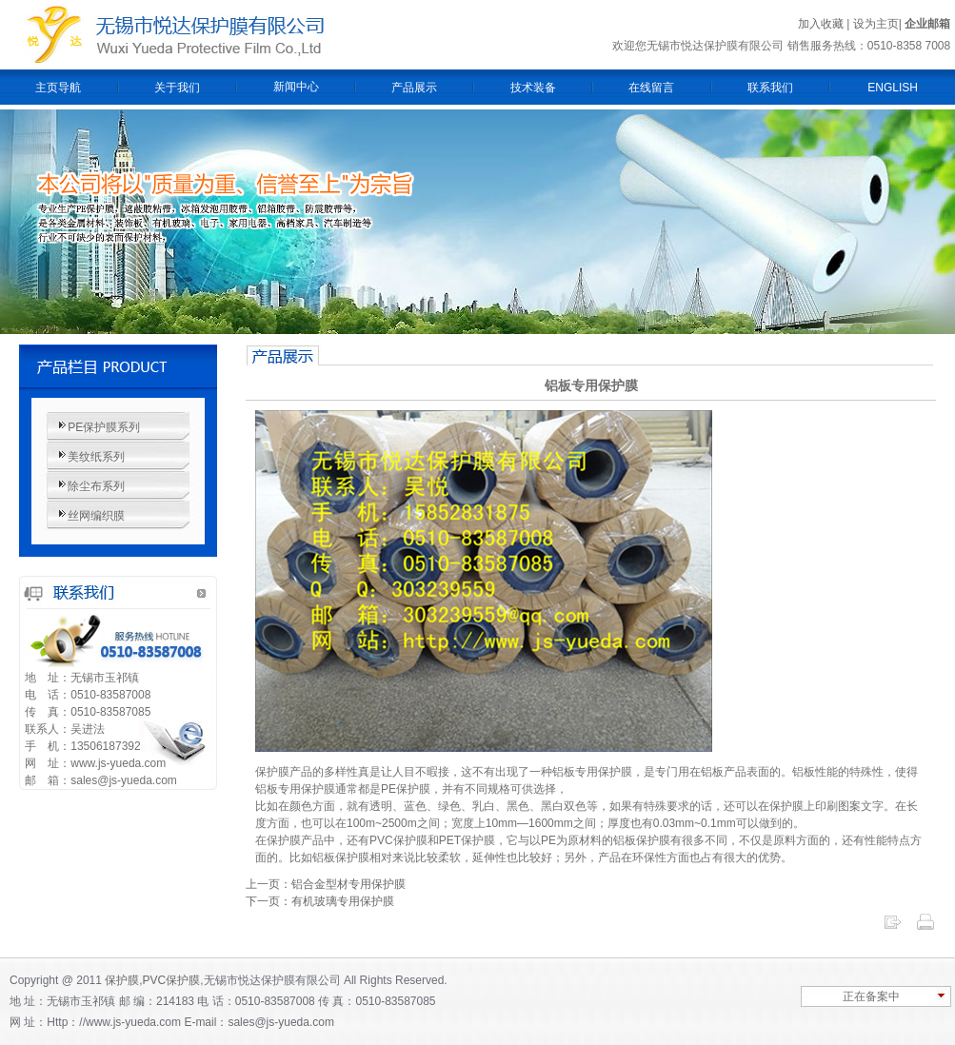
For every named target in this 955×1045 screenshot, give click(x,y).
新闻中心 (296, 86)
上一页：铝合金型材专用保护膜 (326, 884)
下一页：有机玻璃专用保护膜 (320, 901)
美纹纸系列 (96, 456)
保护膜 (122, 980)
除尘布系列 (96, 486)
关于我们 (177, 87)
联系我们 (770, 87)
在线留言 (651, 87)
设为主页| (879, 23)
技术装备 (533, 87)
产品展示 (414, 87)
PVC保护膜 (172, 980)
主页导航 (58, 87)
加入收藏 (821, 23)
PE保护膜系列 (104, 427)
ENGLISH (892, 87)
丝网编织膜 (96, 515)
